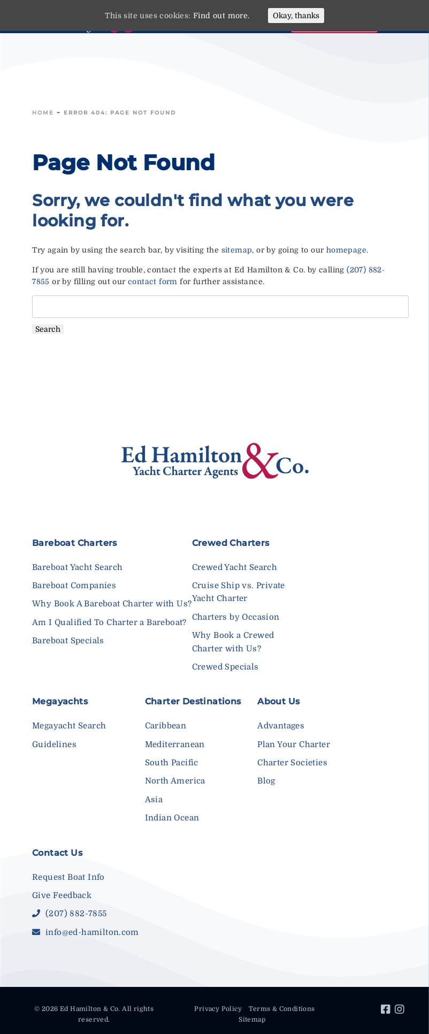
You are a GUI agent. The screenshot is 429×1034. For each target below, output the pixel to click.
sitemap (236, 250)
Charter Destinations (193, 701)
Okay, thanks (296, 15)
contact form (153, 281)
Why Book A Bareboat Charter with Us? (111, 604)
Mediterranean (175, 744)
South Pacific (171, 762)
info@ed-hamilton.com (85, 932)
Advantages (280, 726)
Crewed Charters (231, 543)
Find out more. (221, 15)
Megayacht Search (69, 726)
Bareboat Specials (68, 640)
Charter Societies (292, 762)
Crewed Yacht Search (235, 567)
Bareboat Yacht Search (77, 567)
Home (43, 112)
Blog (266, 781)
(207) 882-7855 (69, 913)
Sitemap (252, 1019)
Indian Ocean (172, 818)
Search (47, 329)
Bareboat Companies (74, 585)
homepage (346, 250)
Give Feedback (61, 895)
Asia (154, 799)
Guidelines (54, 744)
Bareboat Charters (74, 543)
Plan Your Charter (293, 744)
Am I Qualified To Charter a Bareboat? (109, 622)
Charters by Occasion (236, 617)
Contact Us (57, 853)
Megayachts (60, 701)
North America (175, 781)
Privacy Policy (218, 1009)
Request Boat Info (68, 877)
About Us (278, 701)
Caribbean (166, 726)
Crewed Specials (225, 667)
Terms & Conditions (282, 1009)
